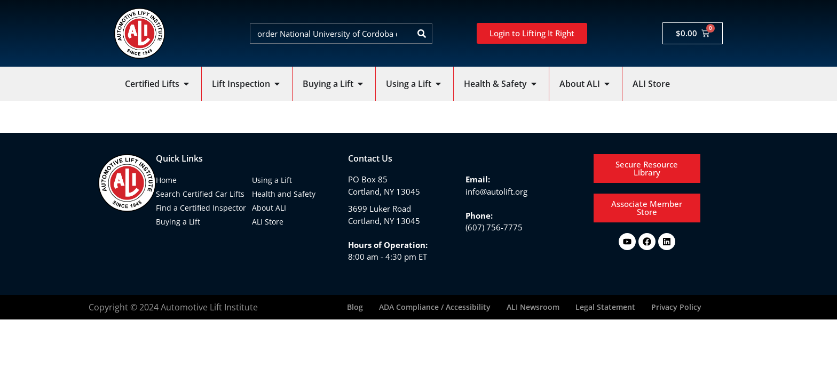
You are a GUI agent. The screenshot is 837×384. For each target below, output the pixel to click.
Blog (355, 307)
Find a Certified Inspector (201, 208)
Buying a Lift (178, 222)
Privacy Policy (676, 307)
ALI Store (267, 222)
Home (166, 180)
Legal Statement (605, 307)
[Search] (422, 33)
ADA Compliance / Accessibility (435, 307)
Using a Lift (272, 180)
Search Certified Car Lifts (200, 194)
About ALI (269, 208)
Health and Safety (283, 194)
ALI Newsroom (533, 307)
